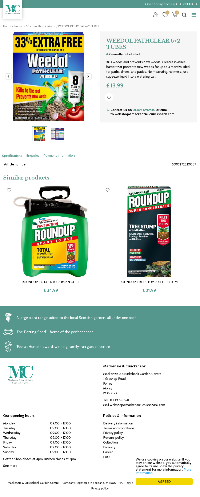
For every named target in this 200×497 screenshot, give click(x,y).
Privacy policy (100, 488)
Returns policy (113, 438)
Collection (110, 442)
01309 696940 (144, 110)
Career (108, 452)
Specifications (12, 156)
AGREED (164, 482)
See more (10, 466)
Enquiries (32, 155)
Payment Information (59, 155)
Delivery (109, 447)
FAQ (106, 457)
